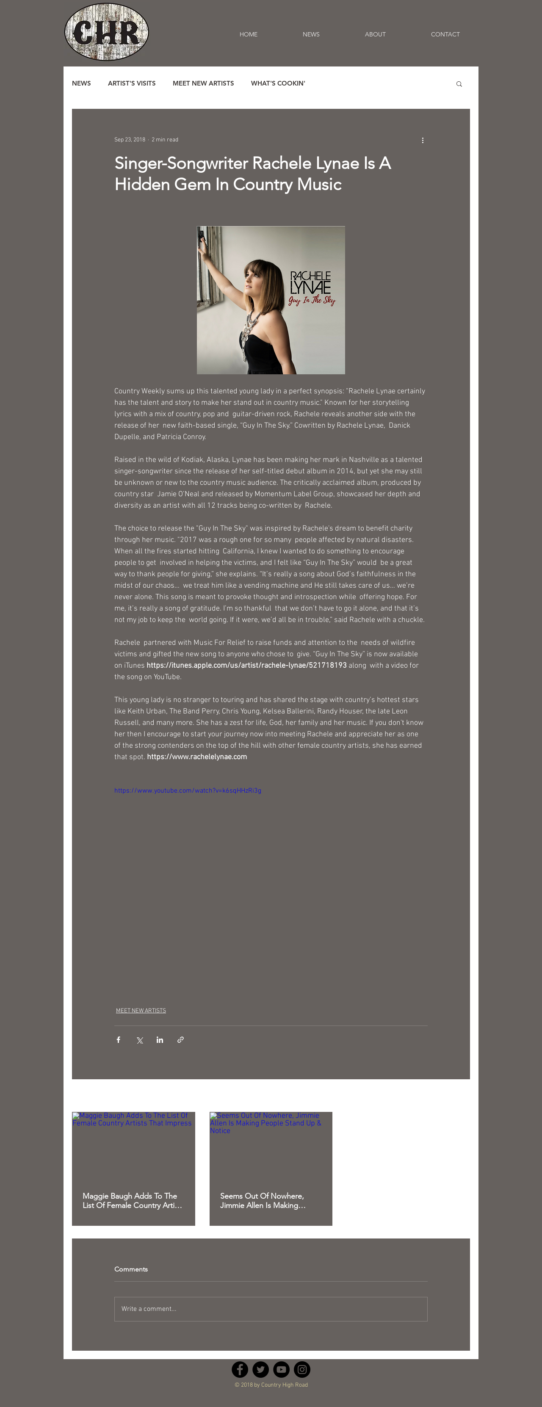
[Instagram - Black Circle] (302, 1369)
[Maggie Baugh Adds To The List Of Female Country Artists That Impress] (133, 1146)
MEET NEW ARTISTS (203, 83)
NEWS (81, 83)
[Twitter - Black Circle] (260, 1369)
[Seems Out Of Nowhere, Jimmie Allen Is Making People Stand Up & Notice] (271, 1146)
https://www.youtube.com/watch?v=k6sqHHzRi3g (187, 791)
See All (461, 1096)
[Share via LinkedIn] (160, 1040)
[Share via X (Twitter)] (139, 1040)
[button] (459, 83)
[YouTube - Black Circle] (281, 1369)
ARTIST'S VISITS (132, 83)
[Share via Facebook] (118, 1040)
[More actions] (423, 140)
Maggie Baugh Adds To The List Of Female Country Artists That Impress (133, 1200)
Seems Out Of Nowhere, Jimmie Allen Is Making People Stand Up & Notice (265, 1200)
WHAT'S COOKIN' (278, 83)
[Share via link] (181, 1040)
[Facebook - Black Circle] (240, 1369)
